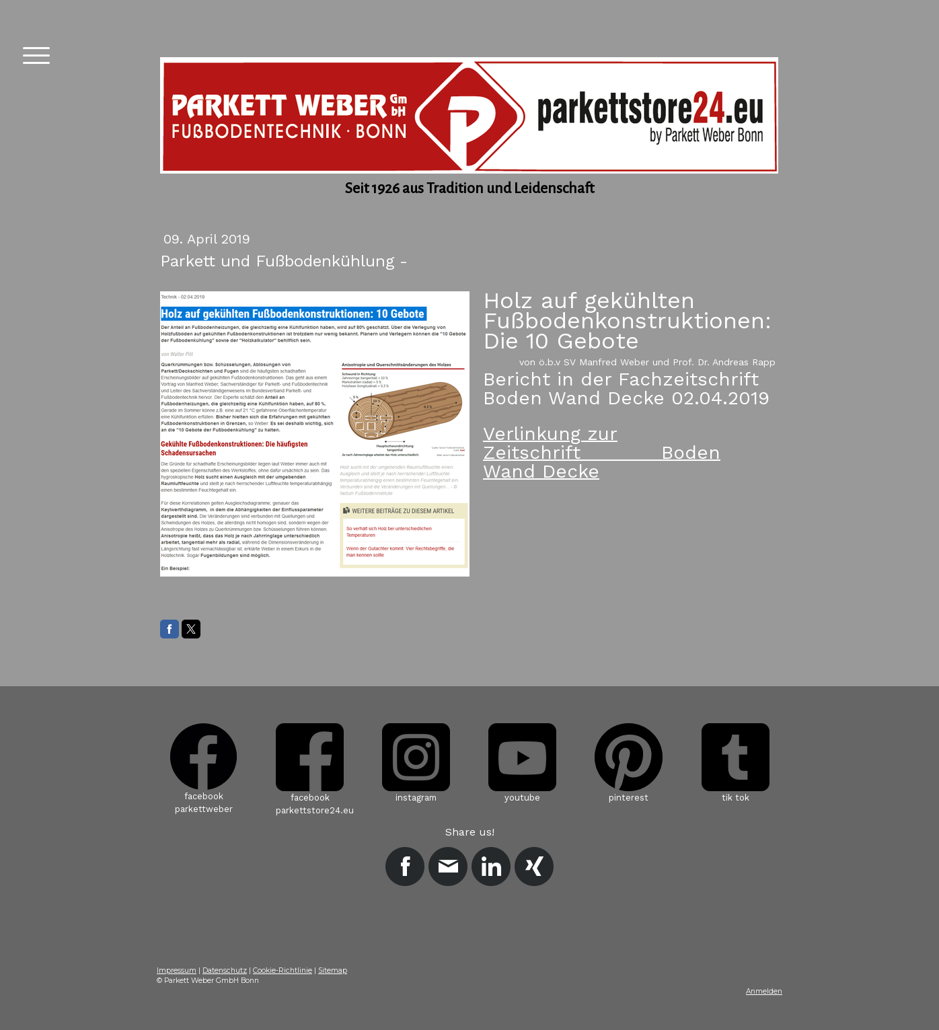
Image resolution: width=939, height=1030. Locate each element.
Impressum (176, 970)
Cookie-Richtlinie (282, 970)
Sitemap (332, 970)
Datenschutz (224, 970)
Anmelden (764, 991)
